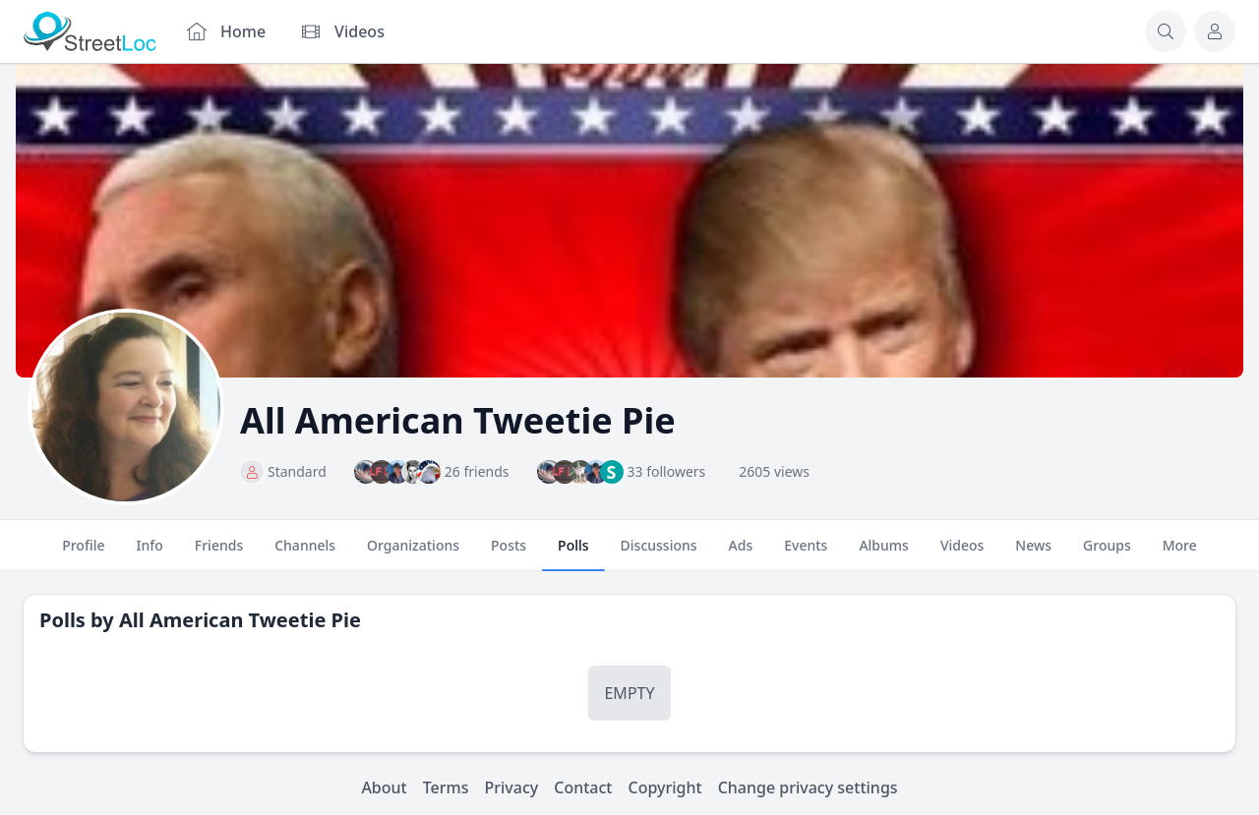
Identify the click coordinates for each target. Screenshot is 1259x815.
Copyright (664, 787)
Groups (1107, 553)
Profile (83, 553)
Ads (741, 553)
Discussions (659, 553)
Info (150, 553)
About (383, 787)
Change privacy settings (808, 787)
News (1033, 553)
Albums (883, 553)
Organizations (413, 553)
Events (805, 553)
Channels (305, 553)
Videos (962, 553)
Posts (508, 553)
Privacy (512, 787)
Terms (446, 787)
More (1180, 553)
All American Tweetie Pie (240, 620)
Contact (583, 787)
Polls (573, 553)
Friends (219, 553)
